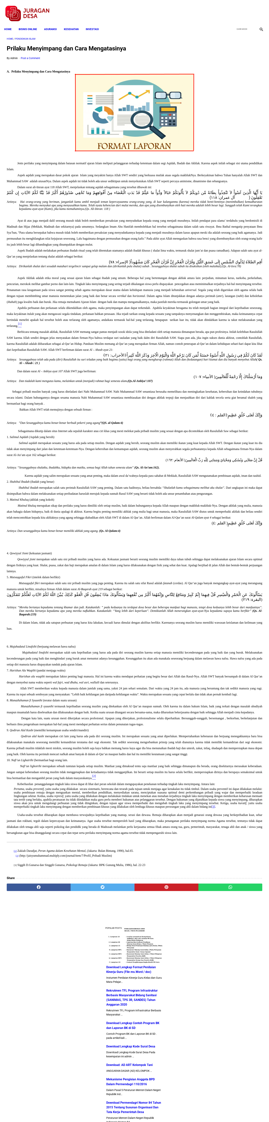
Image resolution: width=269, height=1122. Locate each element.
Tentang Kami (183, 1112)
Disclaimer (132, 1112)
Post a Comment (30, 54)
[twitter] (241, 9)
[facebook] (232, 9)
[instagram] (258, 9)
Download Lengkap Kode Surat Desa (223, 154)
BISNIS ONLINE (30, 22)
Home (10, 22)
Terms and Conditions (90, 1112)
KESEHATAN (74, 22)
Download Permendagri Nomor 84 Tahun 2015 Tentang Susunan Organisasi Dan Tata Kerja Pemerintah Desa (226, 215)
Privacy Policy (115, 1112)
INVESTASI (94, 22)
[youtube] (249, 9)
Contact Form (163, 1112)
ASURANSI (53, 22)
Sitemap (147, 1112)
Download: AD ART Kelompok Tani (222, 173)
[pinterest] (114, 1078)
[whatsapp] (157, 1078)
